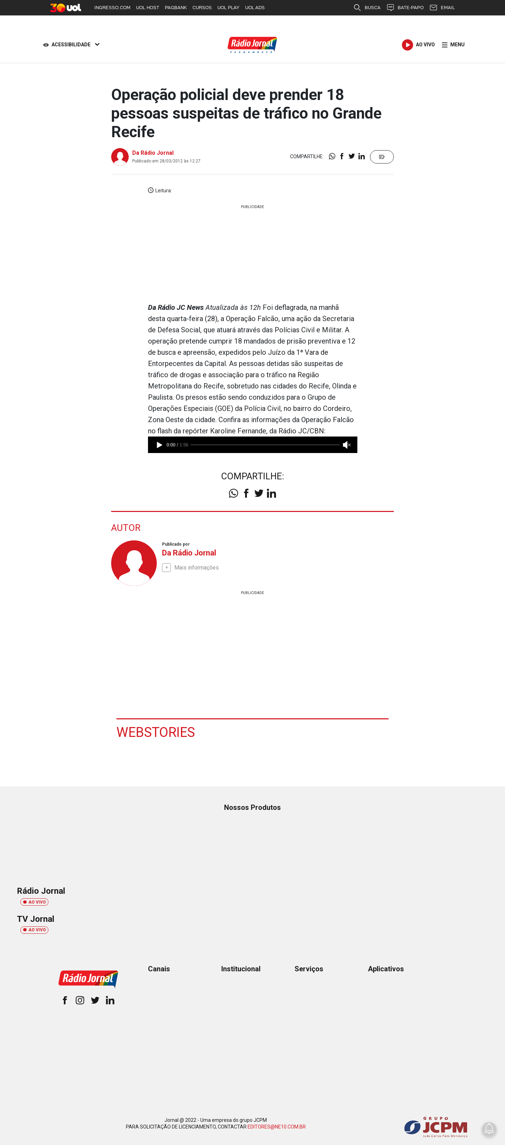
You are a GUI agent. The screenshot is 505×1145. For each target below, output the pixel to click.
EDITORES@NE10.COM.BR (277, 1127)
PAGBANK (176, 7)
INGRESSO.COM (112, 7)
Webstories (155, 732)
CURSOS (202, 7)
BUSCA (367, 8)
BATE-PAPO (405, 8)
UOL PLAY (228, 7)
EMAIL (442, 8)
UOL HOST (147, 7)
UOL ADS (255, 7)
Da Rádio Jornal (153, 152)
